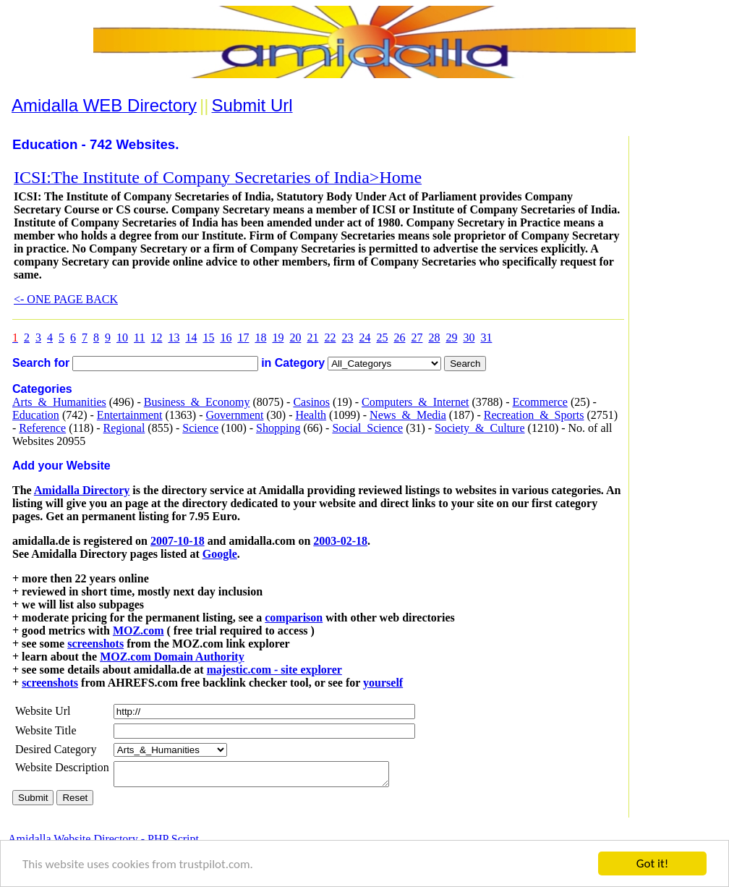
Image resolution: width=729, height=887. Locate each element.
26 (399, 337)
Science (200, 428)
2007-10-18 (177, 541)
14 (191, 337)
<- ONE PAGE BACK (66, 299)
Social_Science (367, 428)
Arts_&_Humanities (59, 402)
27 (416, 337)
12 (156, 337)
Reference (42, 428)
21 (312, 337)
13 (173, 337)
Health (310, 415)
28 (434, 337)
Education (35, 415)
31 (486, 337)
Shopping (278, 428)
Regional (124, 428)
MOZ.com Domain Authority (172, 656)
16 (225, 337)
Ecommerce (539, 402)
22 (330, 337)
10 (122, 337)
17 (243, 337)
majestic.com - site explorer (274, 669)
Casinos (311, 402)
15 (208, 337)
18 (260, 337)
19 (278, 337)
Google (219, 554)
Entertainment (130, 415)
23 (347, 337)
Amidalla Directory (82, 490)
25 (382, 337)
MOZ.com (138, 630)
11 (139, 337)
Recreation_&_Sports (534, 415)
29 (451, 337)
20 (295, 337)
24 (364, 337)
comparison (294, 617)
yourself (383, 682)
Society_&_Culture (479, 428)
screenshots (95, 643)
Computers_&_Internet (415, 402)
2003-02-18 (340, 541)
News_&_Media (408, 415)
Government (234, 415)
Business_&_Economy (197, 402)
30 (468, 337)
